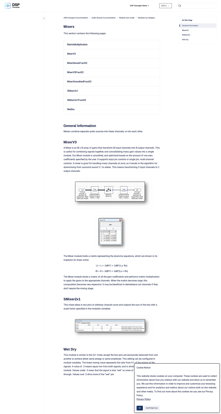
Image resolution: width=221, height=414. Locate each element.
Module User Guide (126, 18)
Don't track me (152, 408)
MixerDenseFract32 (77, 63)
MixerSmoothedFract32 (79, 81)
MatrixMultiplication (77, 44)
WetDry (71, 109)
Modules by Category (146, 18)
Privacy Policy (144, 399)
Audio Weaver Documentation (104, 18)
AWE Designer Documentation (76, 18)
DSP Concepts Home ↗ (139, 6)
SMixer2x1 (72, 90)
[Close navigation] (44, 18)
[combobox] (196, 5)
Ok (140, 408)
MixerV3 (71, 53)
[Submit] (179, 5)
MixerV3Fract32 (75, 72)
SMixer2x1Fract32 (76, 100)
